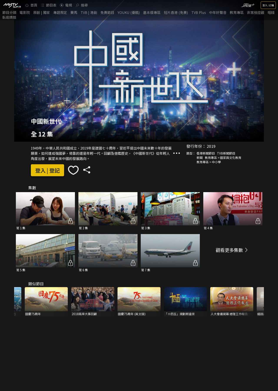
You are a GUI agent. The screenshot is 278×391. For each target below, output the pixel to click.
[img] (12, 5)
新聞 (200, 157)
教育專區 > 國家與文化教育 (223, 157)
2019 (211, 146)
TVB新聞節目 (226, 153)
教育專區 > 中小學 (209, 162)
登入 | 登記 (47, 170)
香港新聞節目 (206, 153)
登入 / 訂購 (268, 5)
